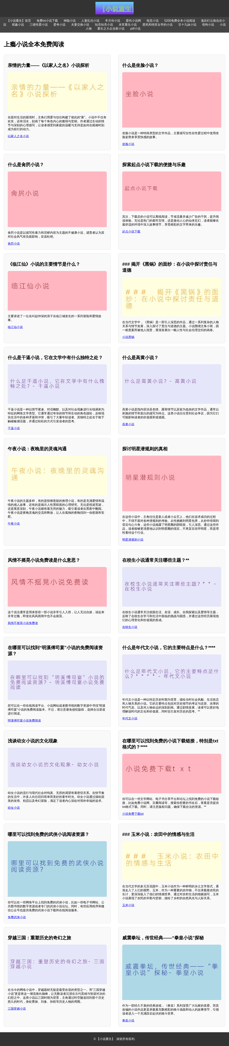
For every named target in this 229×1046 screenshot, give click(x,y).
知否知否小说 (104, 24)
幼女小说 (14, 807)
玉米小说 (128, 905)
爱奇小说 (59, 24)
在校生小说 (129, 627)
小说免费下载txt (133, 813)
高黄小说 (128, 424)
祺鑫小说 (18, 24)
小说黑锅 (128, 337)
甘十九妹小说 (187, 24)
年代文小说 (129, 718)
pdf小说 (135, 28)
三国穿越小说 (17, 1008)
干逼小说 (14, 428)
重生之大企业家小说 (110, 28)
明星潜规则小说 (132, 539)
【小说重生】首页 (19, 20)
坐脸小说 (128, 144)
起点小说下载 (131, 231)
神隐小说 (70, 20)
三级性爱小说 (39, 24)
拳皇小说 (128, 1020)
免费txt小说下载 (47, 20)
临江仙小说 (15, 327)
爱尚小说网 (133, 20)
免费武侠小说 (17, 917)
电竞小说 (153, 20)
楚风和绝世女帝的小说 (157, 24)
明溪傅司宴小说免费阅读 (24, 720)
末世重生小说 (128, 24)
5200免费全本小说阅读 (179, 20)
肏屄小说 (14, 243)
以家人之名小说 (18, 136)
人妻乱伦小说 (90, 20)
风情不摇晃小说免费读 (23, 623)
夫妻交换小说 (80, 24)
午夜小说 (14, 523)
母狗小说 (208, 24)
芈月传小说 (112, 20)
